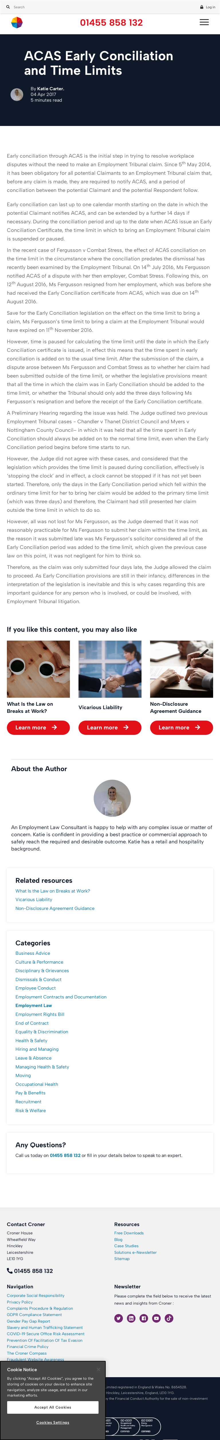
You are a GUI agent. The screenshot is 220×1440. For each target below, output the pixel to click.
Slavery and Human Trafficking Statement (45, 1327)
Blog (118, 1239)
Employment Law (33, 1005)
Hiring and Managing (37, 1049)
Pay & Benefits (30, 1093)
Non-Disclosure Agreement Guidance (55, 908)
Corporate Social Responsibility (35, 1295)
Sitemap (121, 1258)
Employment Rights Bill (39, 1014)
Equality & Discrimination (41, 1031)
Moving (23, 1075)
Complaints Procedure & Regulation (40, 1308)
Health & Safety (31, 1040)
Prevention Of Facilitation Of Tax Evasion (44, 1340)
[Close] (98, 1369)
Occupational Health (36, 1084)
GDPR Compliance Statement (34, 1314)
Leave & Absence (33, 1058)
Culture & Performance (39, 962)
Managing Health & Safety (42, 1067)
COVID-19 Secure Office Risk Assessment (46, 1333)
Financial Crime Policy (27, 1346)
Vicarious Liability (33, 899)
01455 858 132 (111, 22)
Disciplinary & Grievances (42, 970)
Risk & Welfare (30, 1110)
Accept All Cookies (52, 1407)
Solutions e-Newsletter (135, 1252)
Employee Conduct (35, 988)
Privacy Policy (20, 1302)
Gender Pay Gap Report (28, 1321)
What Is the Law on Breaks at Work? (52, 891)
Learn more (30, 727)
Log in (210, 7)
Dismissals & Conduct (38, 979)
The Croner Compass (27, 1353)
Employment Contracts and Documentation (61, 997)
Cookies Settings (52, 1422)
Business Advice (32, 953)
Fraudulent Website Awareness (35, 1359)
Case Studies (126, 1246)
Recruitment (28, 1101)
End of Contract (32, 1023)
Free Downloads (129, 1233)
